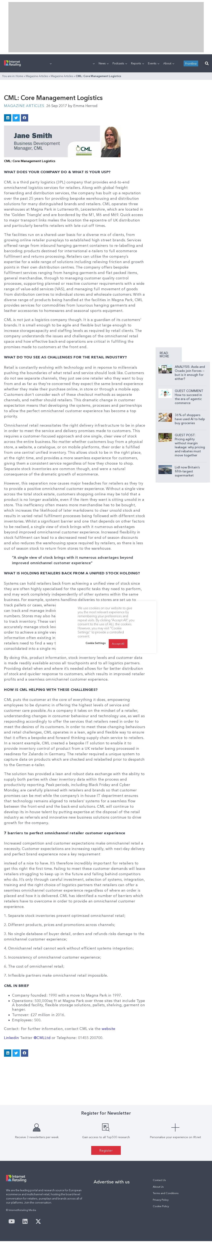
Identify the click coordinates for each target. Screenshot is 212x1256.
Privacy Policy (161, 1199)
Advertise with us (112, 1182)
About (168, 63)
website (108, 1029)
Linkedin (12, 1038)
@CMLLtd (42, 1038)
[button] (206, 63)
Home (19, 76)
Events (153, 63)
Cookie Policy (161, 1206)
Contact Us (159, 1180)
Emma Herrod (82, 106)
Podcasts (120, 63)
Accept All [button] (118, 643)
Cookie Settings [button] (96, 643)
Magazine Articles (37, 76)
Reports (137, 63)
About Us (158, 1186)
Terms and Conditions (166, 1193)
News (104, 63)
